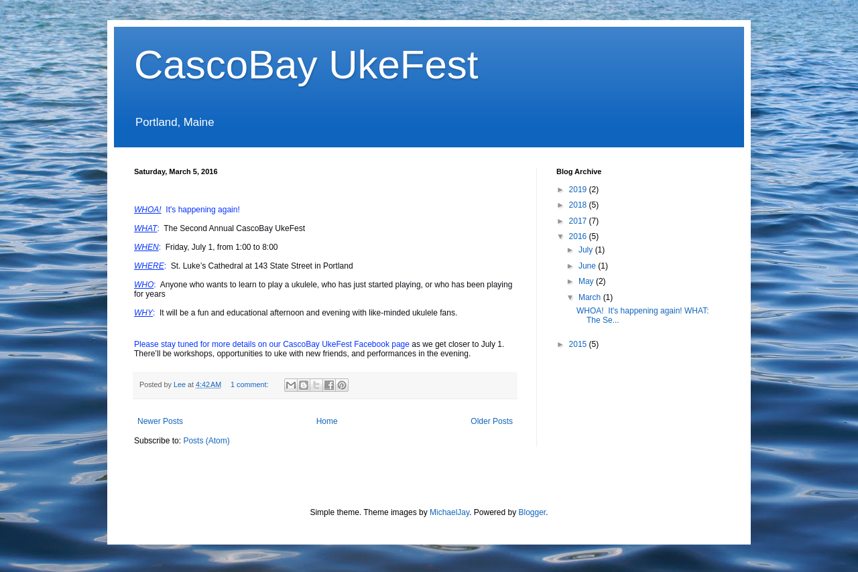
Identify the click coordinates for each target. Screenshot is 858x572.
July (586, 250)
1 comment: (250, 384)
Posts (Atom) (206, 440)
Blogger (532, 512)
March (590, 297)
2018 (579, 205)
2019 (579, 189)
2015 (579, 344)
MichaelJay (449, 512)
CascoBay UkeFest (306, 64)
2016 (579, 236)
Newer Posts (160, 421)
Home (327, 421)
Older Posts (492, 421)
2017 (579, 221)
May (587, 281)
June (588, 266)
